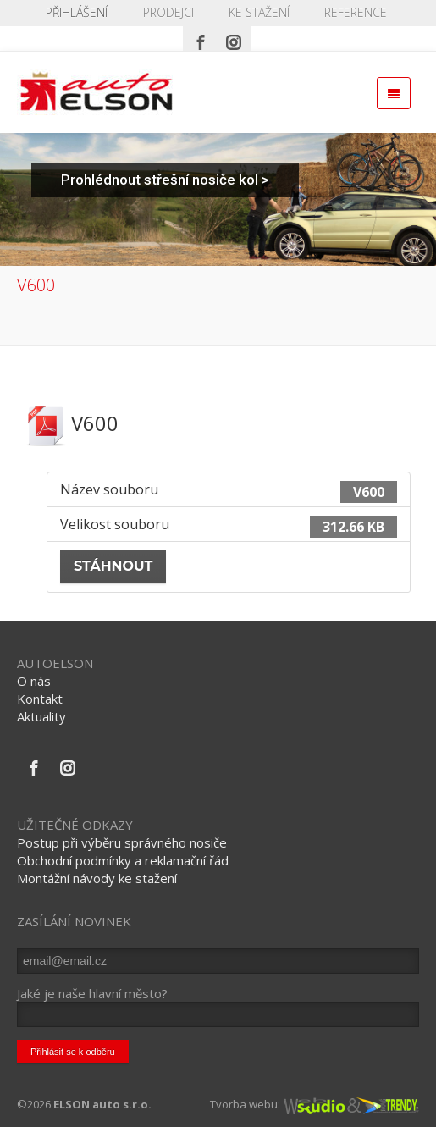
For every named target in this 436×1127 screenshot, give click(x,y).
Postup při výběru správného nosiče (122, 842)
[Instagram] (234, 38)
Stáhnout (113, 566)
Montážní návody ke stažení (97, 878)
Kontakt (40, 698)
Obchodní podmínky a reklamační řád (123, 860)
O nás (34, 680)
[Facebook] (201, 38)
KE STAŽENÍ (259, 12)
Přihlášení (77, 12)
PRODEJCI (168, 12)
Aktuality (41, 716)
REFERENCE (355, 12)
